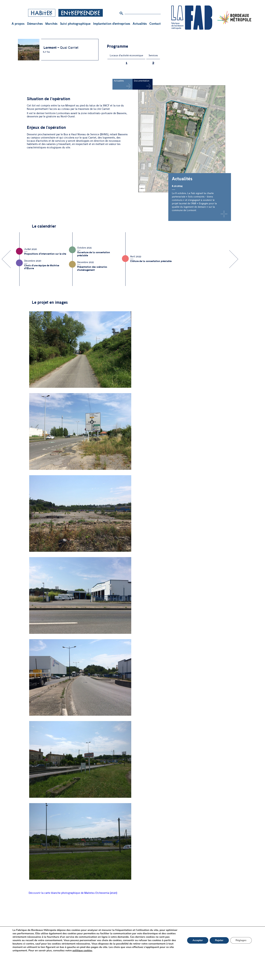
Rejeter (219, 940)
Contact (155, 23)
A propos (18, 23)
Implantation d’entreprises (111, 23)
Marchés (51, 23)
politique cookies (129, 950)
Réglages (240, 940)
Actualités (140, 23)
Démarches (35, 23)
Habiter (42, 13)
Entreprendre (80, 13)
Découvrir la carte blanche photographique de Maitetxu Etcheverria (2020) (73, 893)
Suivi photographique (75, 23)
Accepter (197, 940)
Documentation (141, 81)
